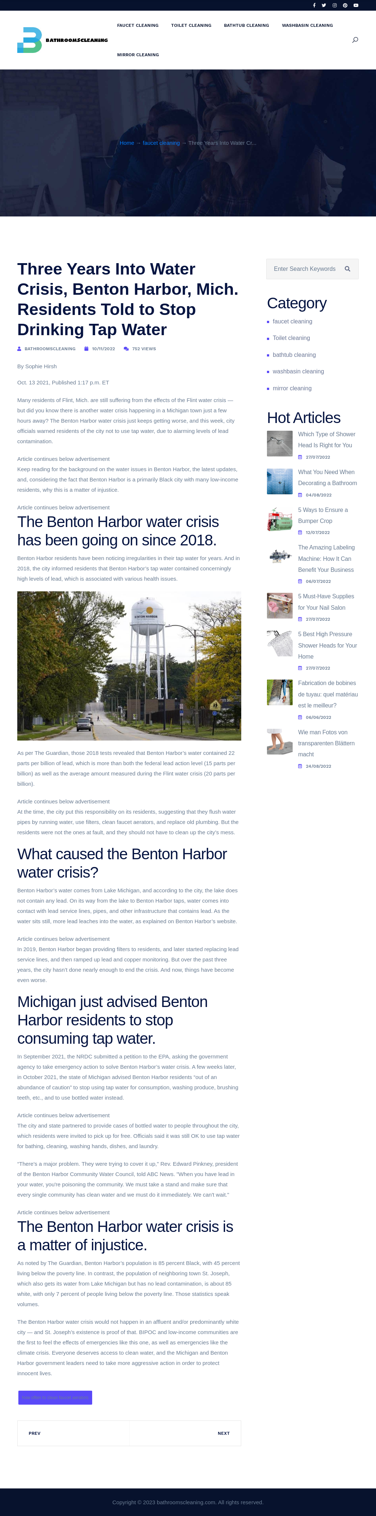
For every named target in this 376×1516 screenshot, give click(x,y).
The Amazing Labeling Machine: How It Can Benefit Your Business (326, 558)
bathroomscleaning (50, 348)
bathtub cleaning (246, 25)
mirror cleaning (138, 54)
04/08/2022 (315, 495)
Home (127, 143)
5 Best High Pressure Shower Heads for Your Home (327, 645)
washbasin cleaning (307, 25)
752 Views (144, 348)
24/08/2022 (314, 766)
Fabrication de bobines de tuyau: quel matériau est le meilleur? (328, 694)
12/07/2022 (314, 532)
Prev (34, 1433)
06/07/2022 (314, 581)
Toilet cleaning (191, 25)
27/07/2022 (314, 457)
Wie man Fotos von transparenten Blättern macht (326, 743)
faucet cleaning (138, 25)
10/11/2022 (103, 348)
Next (224, 1433)
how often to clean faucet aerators (55, 1397)
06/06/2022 (314, 717)
